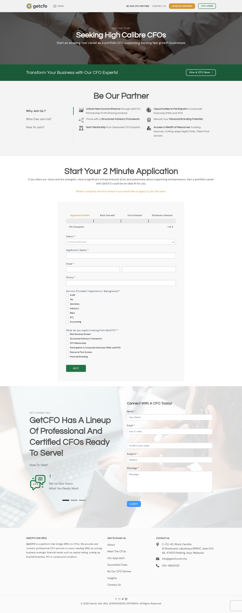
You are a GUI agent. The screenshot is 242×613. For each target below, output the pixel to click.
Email (70, 263)
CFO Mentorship (76, 343)
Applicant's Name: (77, 250)
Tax (69, 299)
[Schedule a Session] (162, 221)
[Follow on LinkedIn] (126, 599)
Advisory (72, 308)
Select (71, 236)
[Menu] (58, 6)
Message (133, 468)
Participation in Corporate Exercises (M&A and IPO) (93, 347)
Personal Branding (77, 356)
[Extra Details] (134, 221)
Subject (132, 454)
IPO (69, 317)
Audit (70, 295)
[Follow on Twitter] (122, 599)
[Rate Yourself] (107, 221)
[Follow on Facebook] (116, 599)
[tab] (50, 111)
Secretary (73, 304)
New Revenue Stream (78, 334)
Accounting (73, 322)
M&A (70, 313)
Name (131, 411)
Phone (71, 277)
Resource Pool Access (79, 352)
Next (76, 368)
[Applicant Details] (80, 221)
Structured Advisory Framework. (84, 338)
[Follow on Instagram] (119, 599)
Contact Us (159, 6)
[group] (121, 221)
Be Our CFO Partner (137, 6)
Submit (134, 503)
